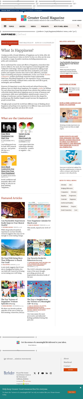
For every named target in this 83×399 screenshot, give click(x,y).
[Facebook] (38, 373)
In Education (38, 10)
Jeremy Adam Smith (9, 175)
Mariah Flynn (35, 264)
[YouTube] (42, 373)
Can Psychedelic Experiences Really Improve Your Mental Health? (13, 222)
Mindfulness (64, 206)
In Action (30, 10)
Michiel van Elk (8, 227)
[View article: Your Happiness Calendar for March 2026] (39, 210)
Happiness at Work (68, 84)
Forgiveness (72, 195)
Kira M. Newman (25, 140)
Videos (33, 26)
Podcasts (45, 26)
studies (40, 88)
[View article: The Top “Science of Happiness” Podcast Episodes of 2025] (13, 289)
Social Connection (66, 210)
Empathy (63, 195)
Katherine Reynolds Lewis (35, 307)
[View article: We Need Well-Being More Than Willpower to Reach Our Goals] (13, 247)
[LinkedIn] (47, 373)
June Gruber (6, 140)
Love (76, 210)
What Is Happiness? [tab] (10, 43)
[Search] (78, 26)
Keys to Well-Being (61, 26)
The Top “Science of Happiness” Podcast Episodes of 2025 (9, 301)
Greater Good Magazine (42, 18)
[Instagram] (51, 373)
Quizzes (22, 26)
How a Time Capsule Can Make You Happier (70, 104)
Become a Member (77, 20)
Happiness (8, 34)
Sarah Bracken (33, 262)
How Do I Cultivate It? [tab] (44, 43)
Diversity (73, 192)
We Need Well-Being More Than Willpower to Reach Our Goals (12, 260)
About (66, 358)
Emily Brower (43, 262)
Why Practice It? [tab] (26, 43)
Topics (11, 26)
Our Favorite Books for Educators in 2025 (36, 259)
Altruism (63, 185)
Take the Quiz (74, 95)
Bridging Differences (67, 188)
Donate (8, 19)
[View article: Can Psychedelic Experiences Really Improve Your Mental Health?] (13, 210)
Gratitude (64, 199)
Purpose (73, 206)
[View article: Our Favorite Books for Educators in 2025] (39, 247)
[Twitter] (35, 373)
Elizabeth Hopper (33, 308)
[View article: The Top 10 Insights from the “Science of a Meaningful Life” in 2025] (39, 289)
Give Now (71, 392)
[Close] (80, 387)
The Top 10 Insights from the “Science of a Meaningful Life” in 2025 (38, 301)
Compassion (64, 192)
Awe (70, 185)
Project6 (25, 383)
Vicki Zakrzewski (38, 265)
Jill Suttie (6, 264)
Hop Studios (27, 381)
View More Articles (66, 76)
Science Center (15, 10)
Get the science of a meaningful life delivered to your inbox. (41, 342)
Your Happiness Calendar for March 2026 (39, 221)
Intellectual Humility (67, 203)
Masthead (68, 362)
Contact (67, 366)
